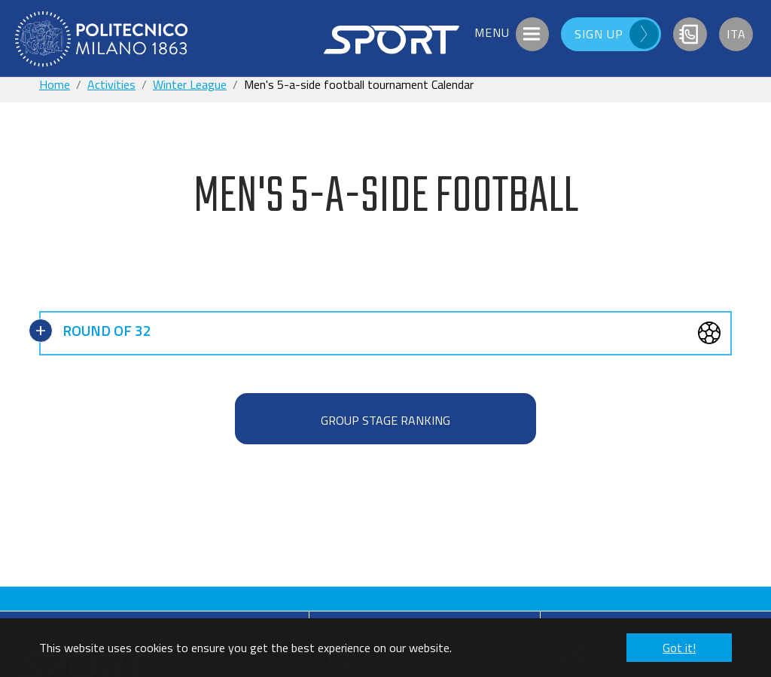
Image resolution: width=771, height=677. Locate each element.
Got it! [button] (679, 648)
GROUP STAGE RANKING (385, 420)
